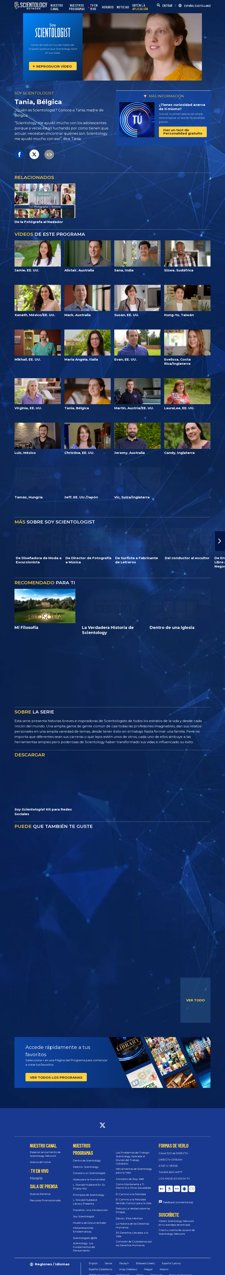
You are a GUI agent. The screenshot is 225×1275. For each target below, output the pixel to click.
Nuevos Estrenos (40, 1194)
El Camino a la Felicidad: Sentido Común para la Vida (133, 1201)
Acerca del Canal (40, 1162)
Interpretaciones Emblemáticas (83, 1229)
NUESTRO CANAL (57, 7)
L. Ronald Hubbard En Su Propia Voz (89, 1186)
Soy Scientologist (83, 1216)
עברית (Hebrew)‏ (128, 1269)
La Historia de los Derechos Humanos (132, 1225)
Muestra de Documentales (89, 1222)
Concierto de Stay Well (130, 1179)
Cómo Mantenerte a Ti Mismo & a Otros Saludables (133, 1186)
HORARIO (108, 7)
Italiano (164, 1269)
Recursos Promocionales (45, 1200)
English (93, 1263)
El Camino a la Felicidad (131, 1194)
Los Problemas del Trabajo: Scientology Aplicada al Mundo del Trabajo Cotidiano (133, 1158)
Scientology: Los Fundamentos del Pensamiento (84, 1247)
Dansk (108, 1263)
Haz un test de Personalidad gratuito (182, 131)
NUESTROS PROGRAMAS (77, 7)
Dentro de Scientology (87, 1160)
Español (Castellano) (100, 1269)
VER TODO (195, 1000)
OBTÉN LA (140, 7)
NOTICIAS (123, 7)
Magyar (148, 1269)
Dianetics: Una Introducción (90, 1210)
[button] (220, 541)
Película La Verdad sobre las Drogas (133, 1210)
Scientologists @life (85, 1238)
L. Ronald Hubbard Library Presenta (85, 1201)
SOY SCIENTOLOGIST (34, 93)
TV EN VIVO (94, 7)
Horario (36, 1178)
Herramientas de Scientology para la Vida (134, 1170)
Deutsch (124, 1263)
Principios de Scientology (88, 1194)
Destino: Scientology (86, 1166)
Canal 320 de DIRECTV (173, 1153)
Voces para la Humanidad (89, 1179)
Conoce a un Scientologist (89, 1173)
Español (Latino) (171, 1263)
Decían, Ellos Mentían (129, 1218)
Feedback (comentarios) (178, 1202)
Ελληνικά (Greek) (145, 1263)
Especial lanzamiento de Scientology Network (45, 1153)
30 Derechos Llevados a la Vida (132, 1234)
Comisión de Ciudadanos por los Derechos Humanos (134, 1243)
